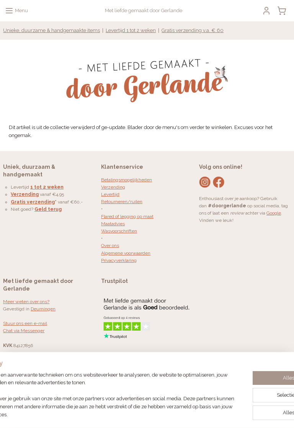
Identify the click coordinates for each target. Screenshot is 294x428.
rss (154, 414)
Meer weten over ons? (26, 301)
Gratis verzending (33, 202)
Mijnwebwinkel (246, 414)
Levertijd (110, 194)
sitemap (140, 414)
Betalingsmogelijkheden (126, 180)
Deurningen (43, 309)
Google (273, 213)
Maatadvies (113, 223)
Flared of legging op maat (127, 216)
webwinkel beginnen (181, 414)
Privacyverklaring (119, 260)
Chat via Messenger (23, 330)
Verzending (113, 187)
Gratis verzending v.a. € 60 (193, 30)
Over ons (110, 245)
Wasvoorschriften (119, 231)
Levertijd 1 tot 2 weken (131, 30)
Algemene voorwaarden (125, 253)
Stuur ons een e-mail (25, 323)
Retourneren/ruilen (121, 201)
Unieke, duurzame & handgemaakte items (51, 30)
